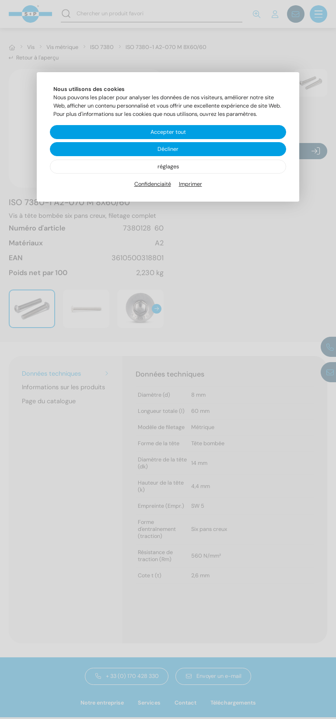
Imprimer (190, 184)
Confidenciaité (152, 184)
